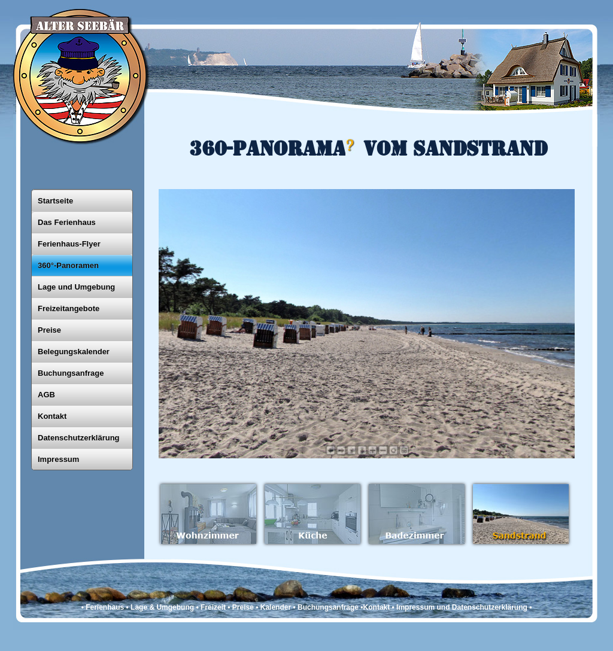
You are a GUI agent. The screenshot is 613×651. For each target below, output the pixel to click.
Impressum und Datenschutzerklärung (461, 607)
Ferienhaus (105, 607)
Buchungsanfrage (71, 373)
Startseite (55, 200)
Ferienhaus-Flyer (69, 243)
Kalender (275, 607)
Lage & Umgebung (162, 607)
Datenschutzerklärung (79, 437)
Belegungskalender (74, 351)
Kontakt (52, 416)
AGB (46, 394)
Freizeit (213, 607)
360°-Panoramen (68, 265)
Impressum (58, 459)
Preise (49, 330)
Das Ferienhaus (67, 222)
